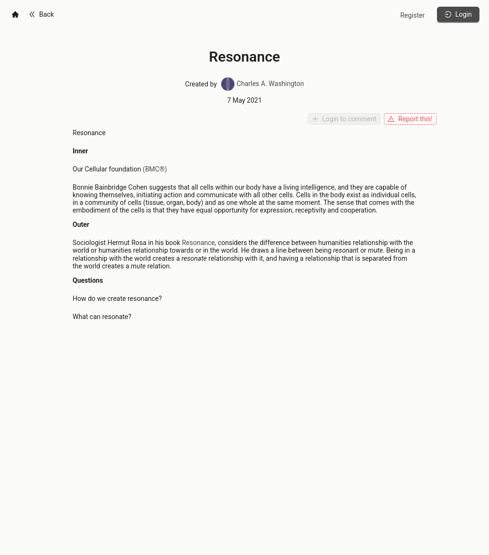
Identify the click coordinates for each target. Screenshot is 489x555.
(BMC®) (155, 169)
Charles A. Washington (262, 83)
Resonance (198, 242)
